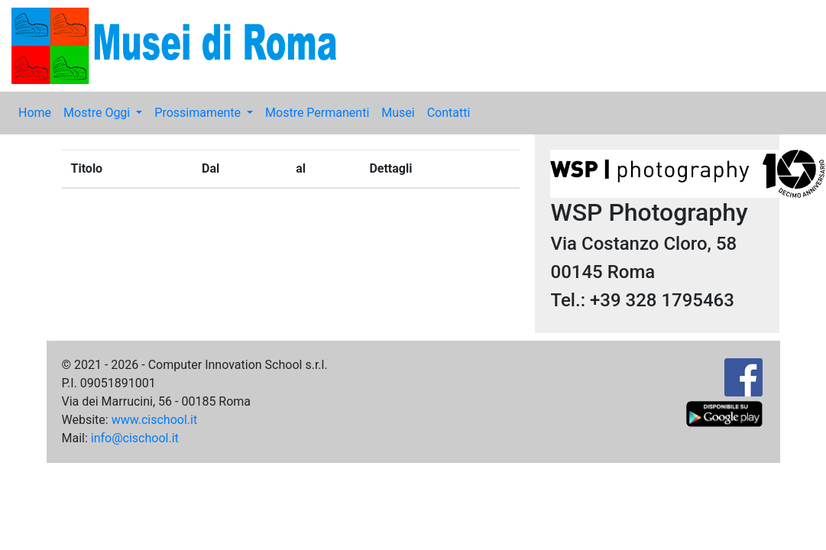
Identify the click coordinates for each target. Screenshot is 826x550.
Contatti (449, 112)
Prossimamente (199, 112)
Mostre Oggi (98, 112)
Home (34, 112)
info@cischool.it (135, 438)
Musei (397, 112)
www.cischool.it (155, 419)
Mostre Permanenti (317, 112)
